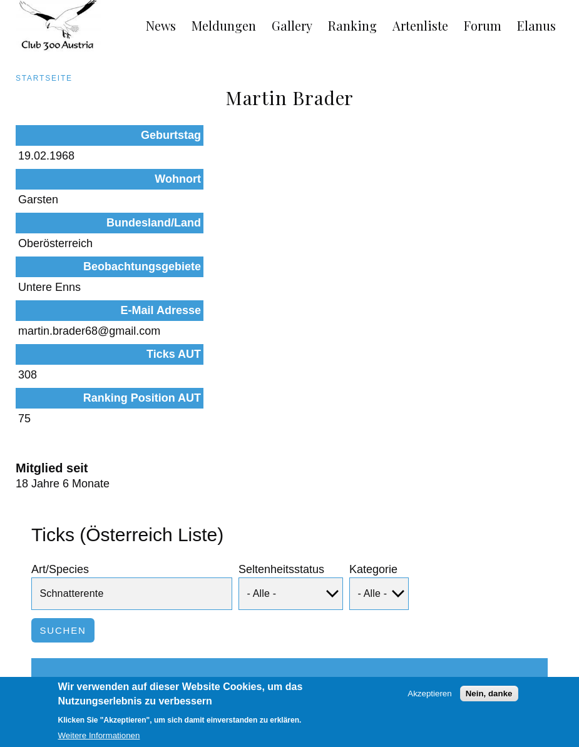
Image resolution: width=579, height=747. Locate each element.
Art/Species (60, 425)
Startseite (44, 78)
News (161, 25)
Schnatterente (82, 607)
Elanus (536, 25)
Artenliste (420, 25)
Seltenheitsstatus (281, 425)
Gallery (292, 25)
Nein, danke (489, 696)
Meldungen (224, 25)
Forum (482, 25)
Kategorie (373, 425)
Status (182, 545)
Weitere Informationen (99, 739)
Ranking (352, 25)
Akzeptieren (429, 696)
